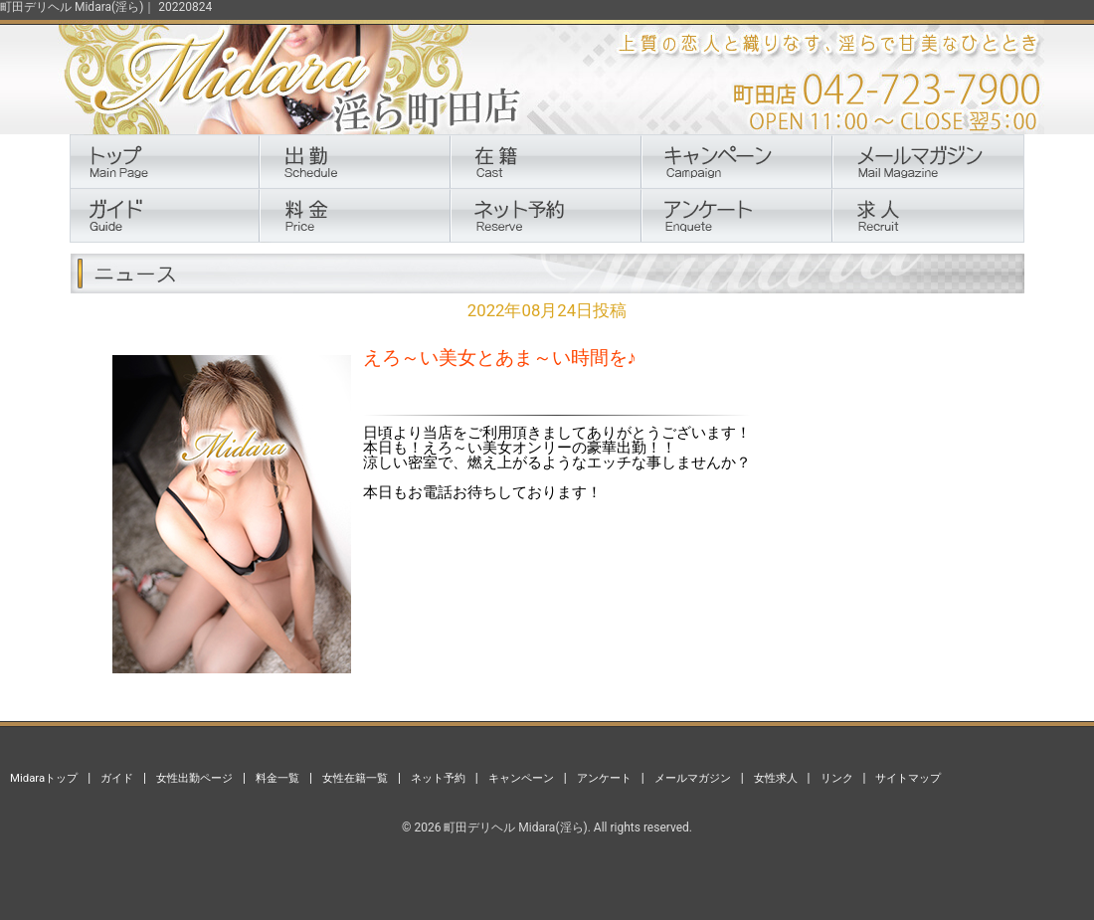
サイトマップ (908, 778)
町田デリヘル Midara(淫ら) (515, 827)
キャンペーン (521, 778)
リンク (836, 778)
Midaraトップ (44, 778)
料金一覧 (277, 778)
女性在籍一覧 (355, 778)
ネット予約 (438, 778)
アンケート (604, 778)
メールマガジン (692, 778)
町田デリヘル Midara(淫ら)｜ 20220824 (106, 7)
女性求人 (776, 778)
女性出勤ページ (194, 778)
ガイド (116, 778)
